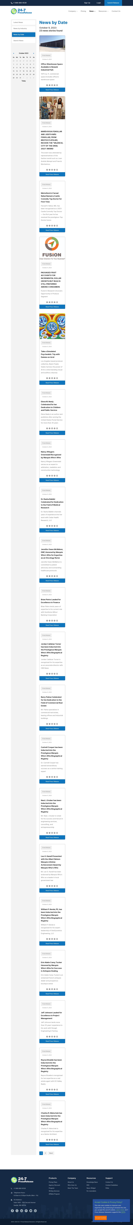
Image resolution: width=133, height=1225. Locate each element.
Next (51, 1153)
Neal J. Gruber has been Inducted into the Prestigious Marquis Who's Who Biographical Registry (51, 806)
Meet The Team (73, 1188)
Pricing (83, 11)
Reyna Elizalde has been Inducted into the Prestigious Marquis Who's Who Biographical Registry (51, 1065)
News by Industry (20, 28)
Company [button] (72, 11)
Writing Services (54, 1191)
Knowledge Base (92, 1182)
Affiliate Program (54, 1194)
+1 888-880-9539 (18, 3)
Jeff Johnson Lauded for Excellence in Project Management (51, 1015)
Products (53, 1178)
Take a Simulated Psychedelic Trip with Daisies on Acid (50, 354)
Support (109, 1178)
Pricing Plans (53, 1182)
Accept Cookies (100, 1218)
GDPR (123, 1212)
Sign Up (87, 3)
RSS (88, 1185)
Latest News (18, 22)
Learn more (120, 1210)
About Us (71, 1182)
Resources (91, 1178)
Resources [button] (103, 11)
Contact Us (116, 11)
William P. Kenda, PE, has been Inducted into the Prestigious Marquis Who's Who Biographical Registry (51, 915)
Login (99, 3)
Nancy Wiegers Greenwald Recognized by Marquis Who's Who (51, 455)
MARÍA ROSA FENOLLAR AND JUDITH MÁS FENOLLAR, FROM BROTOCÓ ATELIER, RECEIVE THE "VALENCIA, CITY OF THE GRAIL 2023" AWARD (52, 140)
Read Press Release (52, 90)
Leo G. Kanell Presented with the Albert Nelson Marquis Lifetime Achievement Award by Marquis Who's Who (51, 862)
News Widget (91, 1188)
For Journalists (91, 1191)
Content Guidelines (112, 1185)
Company (72, 1178)
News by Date (18, 34)
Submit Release (113, 3)
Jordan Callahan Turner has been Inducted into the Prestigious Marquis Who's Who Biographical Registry (51, 649)
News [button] (91, 11)
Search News (18, 40)
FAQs (107, 1188)
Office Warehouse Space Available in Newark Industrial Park (52, 67)
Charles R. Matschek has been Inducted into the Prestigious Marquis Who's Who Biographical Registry (51, 1118)
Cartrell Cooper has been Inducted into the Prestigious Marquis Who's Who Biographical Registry (52, 753)
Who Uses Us (72, 1185)
